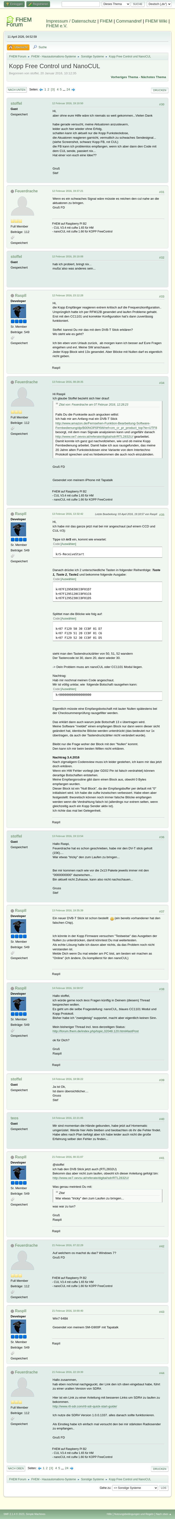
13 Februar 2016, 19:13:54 (67, 836)
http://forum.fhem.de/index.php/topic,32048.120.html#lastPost (96, 1031)
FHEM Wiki (156, 21)
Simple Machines (35, 1514)
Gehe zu (105, 1488)
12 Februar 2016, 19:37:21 (67, 190)
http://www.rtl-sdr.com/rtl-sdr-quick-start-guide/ (85, 1406)
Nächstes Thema (153, 77)
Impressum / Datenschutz (71, 21)
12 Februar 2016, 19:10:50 (67, 103)
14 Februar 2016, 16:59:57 (67, 988)
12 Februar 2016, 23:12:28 (67, 295)
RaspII (20, 295)
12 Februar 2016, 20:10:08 (67, 256)
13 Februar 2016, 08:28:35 (67, 381)
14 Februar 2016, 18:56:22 (67, 1079)
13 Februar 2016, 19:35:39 (67, 910)
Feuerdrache (26, 191)
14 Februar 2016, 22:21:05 (67, 1118)
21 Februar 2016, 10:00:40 (67, 1310)
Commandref (129, 21)
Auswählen (68, 544)
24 (68, 89)
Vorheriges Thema (124, 77)
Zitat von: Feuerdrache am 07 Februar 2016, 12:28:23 (93, 404)
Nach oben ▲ (163, 1514)
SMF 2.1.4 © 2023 (14, 1514)
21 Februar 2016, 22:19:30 (67, 1372)
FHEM (106, 21)
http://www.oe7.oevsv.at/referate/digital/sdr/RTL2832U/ (94, 436)
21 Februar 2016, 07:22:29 (67, 1245)
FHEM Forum (19, 22)
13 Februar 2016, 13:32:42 (67, 513)
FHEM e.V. (56, 25)
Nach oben (16, 1468)
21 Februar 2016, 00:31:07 (67, 1156)
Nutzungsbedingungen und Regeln (134, 1514)
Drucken (159, 90)
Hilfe (109, 1514)
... (64, 89)
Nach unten (16, 89)
